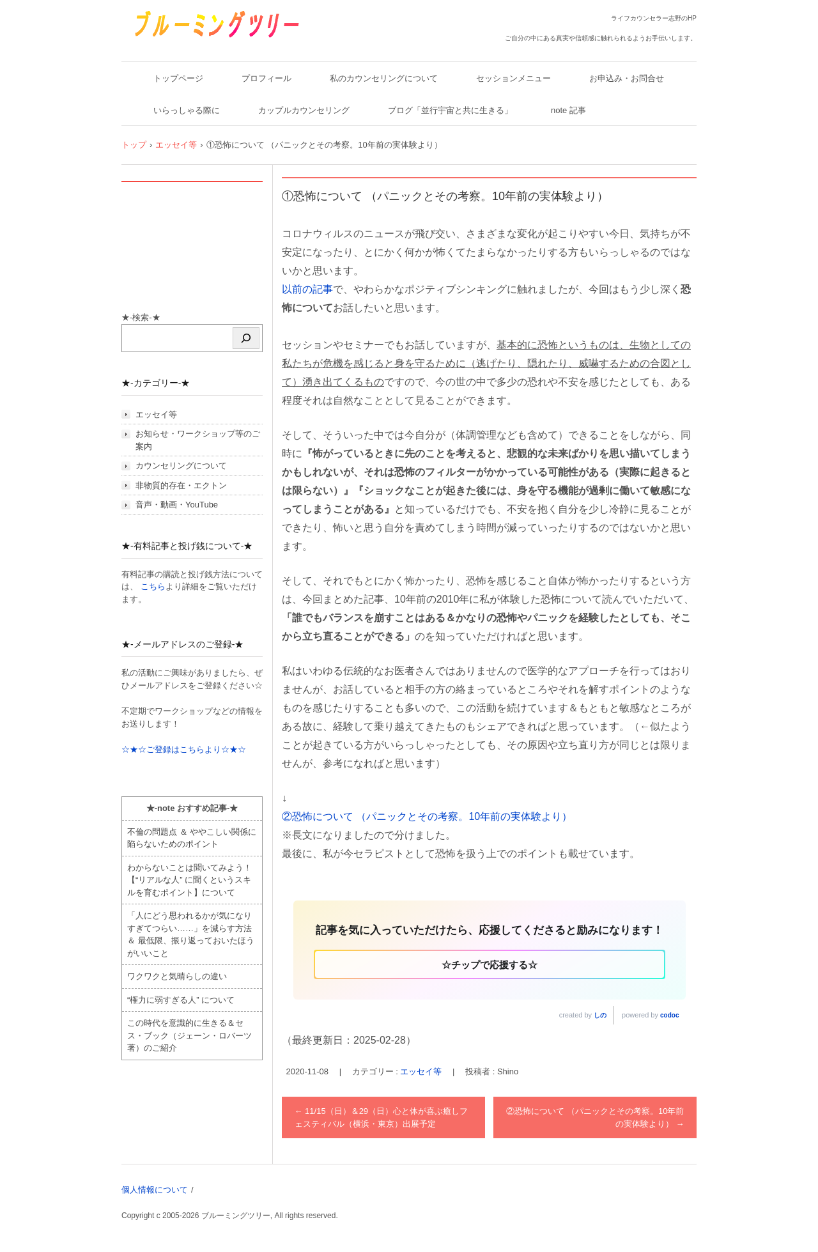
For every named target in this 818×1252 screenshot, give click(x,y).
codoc (669, 1015)
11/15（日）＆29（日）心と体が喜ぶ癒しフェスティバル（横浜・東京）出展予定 (381, 1117)
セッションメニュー (513, 78)
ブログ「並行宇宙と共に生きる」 (450, 110)
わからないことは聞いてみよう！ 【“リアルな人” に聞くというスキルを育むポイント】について (189, 880)
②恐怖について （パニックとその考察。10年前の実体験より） (427, 816)
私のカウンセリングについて (384, 78)
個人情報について (154, 1189)
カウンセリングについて (181, 465)
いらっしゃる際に (186, 110)
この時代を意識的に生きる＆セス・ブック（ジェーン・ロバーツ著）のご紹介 (189, 1035)
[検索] (246, 338)
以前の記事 (307, 289)
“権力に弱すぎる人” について (181, 1000)
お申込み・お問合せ (626, 78)
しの (600, 1015)
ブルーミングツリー (177, 46)
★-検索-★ (140, 317)
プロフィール (266, 78)
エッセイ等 (421, 1071)
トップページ (178, 78)
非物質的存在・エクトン (181, 485)
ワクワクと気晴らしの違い (177, 976)
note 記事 (568, 110)
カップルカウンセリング (304, 110)
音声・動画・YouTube (176, 504)
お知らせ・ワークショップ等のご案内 (197, 440)
